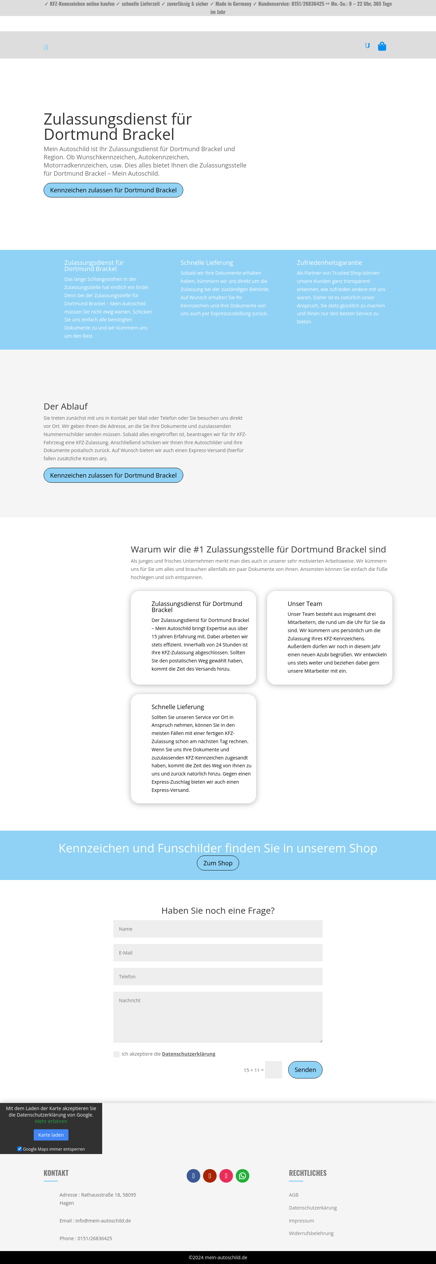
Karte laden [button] (51, 1135)
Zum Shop (217, 863)
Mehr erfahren (51, 1121)
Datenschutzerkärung (313, 1207)
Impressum (301, 1220)
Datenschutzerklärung (189, 1054)
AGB (293, 1194)
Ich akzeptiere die (164, 1054)
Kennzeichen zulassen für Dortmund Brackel (113, 190)
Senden (305, 1070)
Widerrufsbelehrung (311, 1233)
